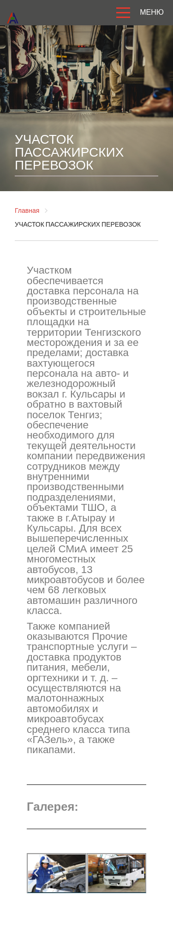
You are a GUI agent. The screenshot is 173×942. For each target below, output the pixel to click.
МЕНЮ (138, 13)
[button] (51, 887)
